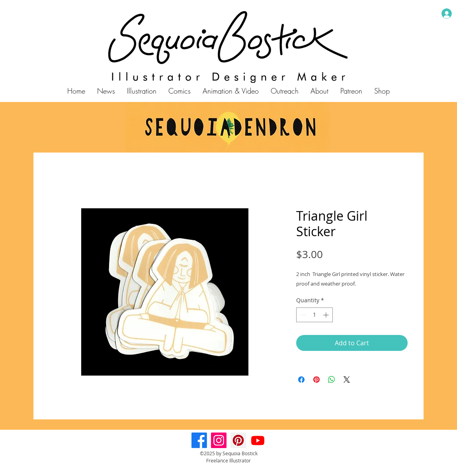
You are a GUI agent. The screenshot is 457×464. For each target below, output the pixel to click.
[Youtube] (258, 440)
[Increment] (327, 315)
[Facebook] (199, 440)
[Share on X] (347, 379)
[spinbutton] (314, 315)
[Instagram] (219, 440)
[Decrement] (302, 315)
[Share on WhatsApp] (331, 379)
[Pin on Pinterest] (316, 379)
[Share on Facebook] (301, 379)
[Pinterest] (238, 440)
